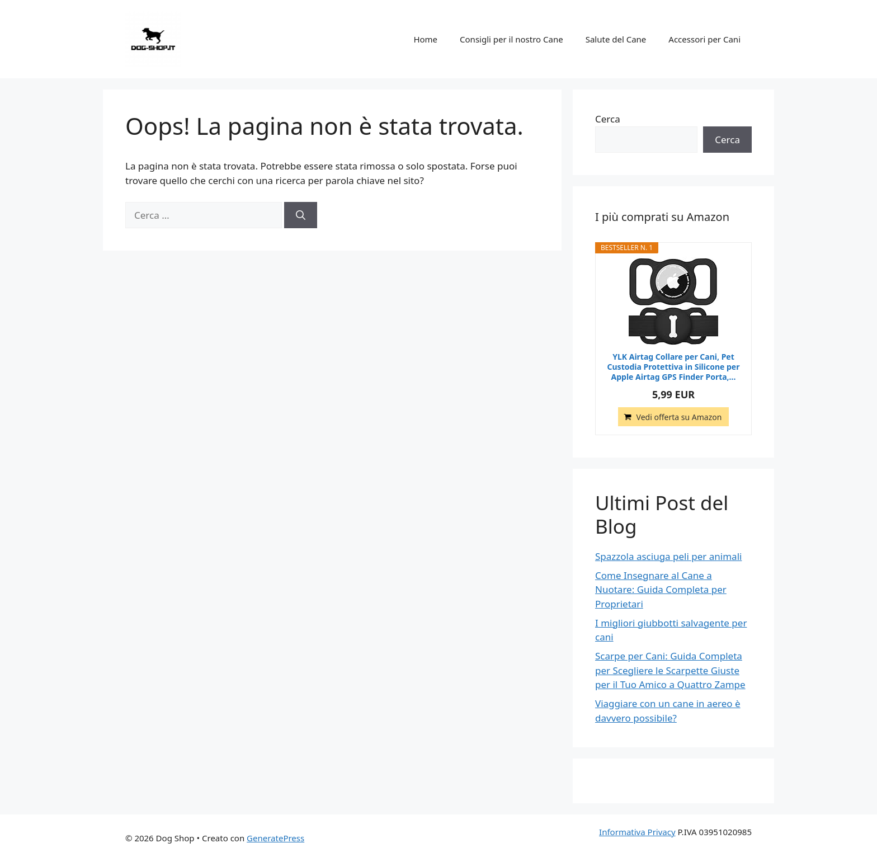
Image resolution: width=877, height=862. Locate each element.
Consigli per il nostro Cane (511, 39)
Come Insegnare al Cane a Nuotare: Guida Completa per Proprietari (661, 589)
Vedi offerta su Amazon (679, 417)
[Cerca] (300, 215)
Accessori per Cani (704, 39)
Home (425, 39)
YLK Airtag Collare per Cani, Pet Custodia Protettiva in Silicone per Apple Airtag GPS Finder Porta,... (673, 367)
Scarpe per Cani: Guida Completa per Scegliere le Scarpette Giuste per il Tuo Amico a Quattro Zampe (670, 670)
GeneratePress (275, 838)
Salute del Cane (616, 39)
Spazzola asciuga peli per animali (668, 556)
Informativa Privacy (637, 831)
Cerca (607, 118)
